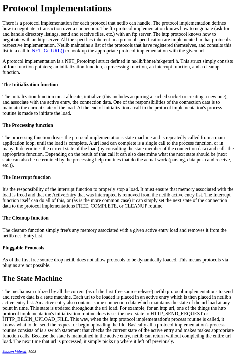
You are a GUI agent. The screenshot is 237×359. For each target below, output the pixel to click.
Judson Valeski (14, 351)
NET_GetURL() (48, 50)
